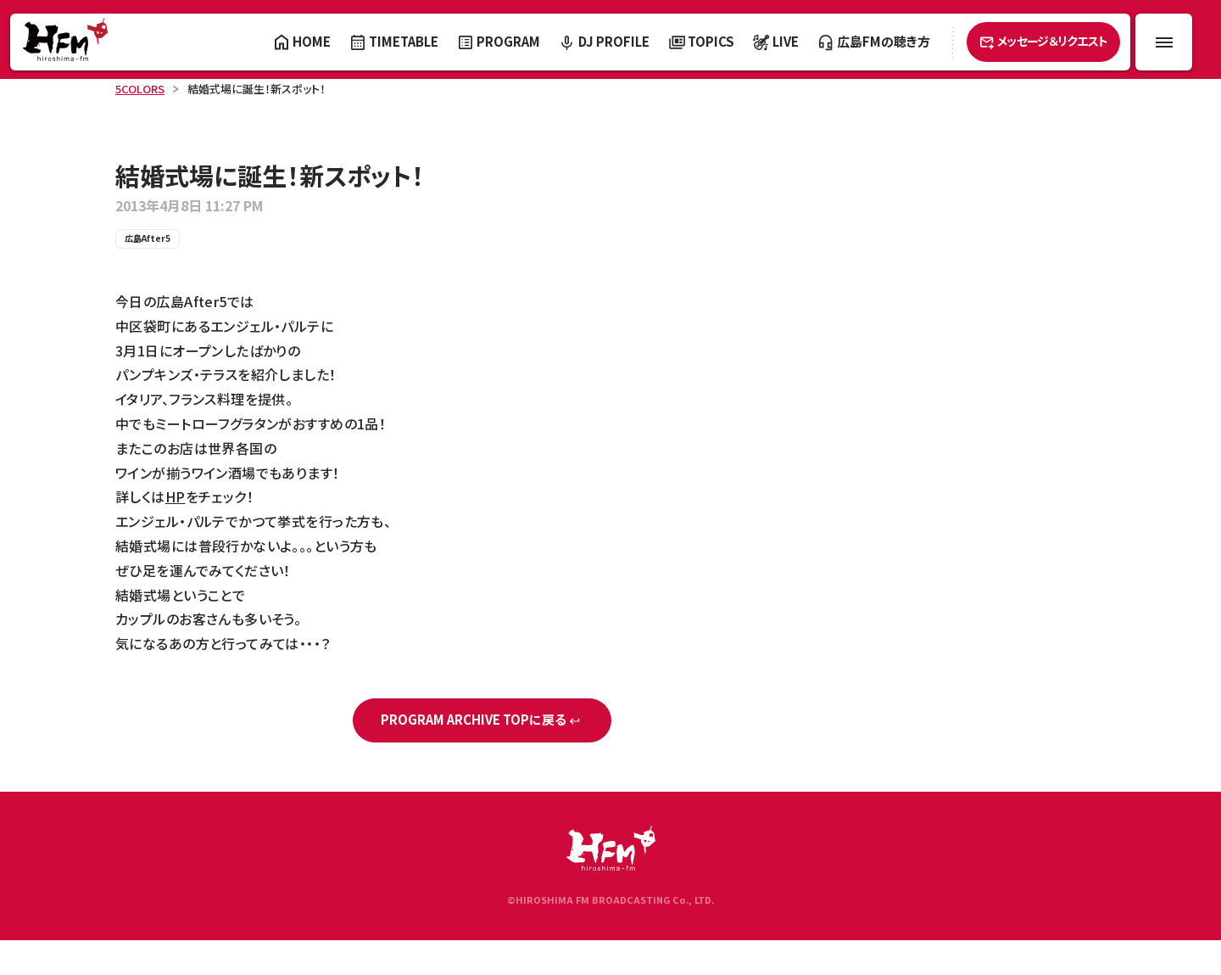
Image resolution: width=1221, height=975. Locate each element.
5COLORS (139, 89)
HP (175, 496)
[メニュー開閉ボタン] (1163, 42)
